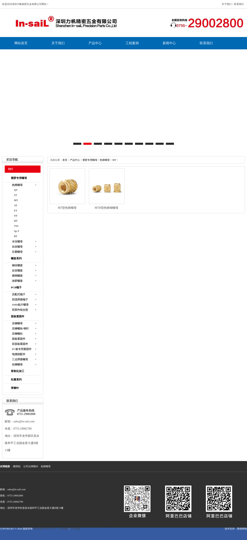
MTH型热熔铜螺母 (106, 207)
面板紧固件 (17, 316)
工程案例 (132, 43)
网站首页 (21, 43)
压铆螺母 (17, 323)
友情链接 (5, 466)
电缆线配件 (18, 354)
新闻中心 (169, 43)
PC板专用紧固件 (21, 349)
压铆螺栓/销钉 (20, 328)
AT (15, 205)
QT (15, 190)
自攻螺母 (17, 246)
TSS (16, 226)
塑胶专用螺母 (19, 178)
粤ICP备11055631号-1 (44, 528)
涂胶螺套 (17, 280)
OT (15, 215)
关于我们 (227, 4)
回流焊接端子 (20, 299)
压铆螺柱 (17, 333)
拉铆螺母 (17, 364)
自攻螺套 (17, 270)
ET (15, 210)
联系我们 (239, 4)
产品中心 (95, 43)
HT (15, 220)
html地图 (63, 528)
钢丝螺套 (17, 265)
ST (15, 195)
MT (16, 200)
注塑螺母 (17, 251)
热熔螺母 (17, 185)
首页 (64, 160)
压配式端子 (18, 294)
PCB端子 (16, 287)
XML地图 (75, 528)
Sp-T (16, 231)
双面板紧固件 (20, 343)
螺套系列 (16, 258)
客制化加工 (17, 371)
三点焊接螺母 (20, 359)
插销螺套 (17, 275)
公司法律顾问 (30, 466)
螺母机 (17, 466)
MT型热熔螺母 (67, 207)
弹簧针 (15, 387)
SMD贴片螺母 (20, 304)
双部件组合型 (20, 309)
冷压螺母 (17, 241)
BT (15, 236)
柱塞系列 (16, 379)
